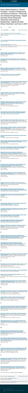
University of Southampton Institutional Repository (10, 4)
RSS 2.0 (26, 376)
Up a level (10, 27)
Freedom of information (10, 390)
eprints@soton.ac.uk (11, 376)
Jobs (4, 391)
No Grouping (6, 33)
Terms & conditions (18, 390)
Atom (20, 376)
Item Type (19, 33)
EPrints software (15, 381)
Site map (5, 390)
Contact (23, 390)
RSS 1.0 (23, 376)
